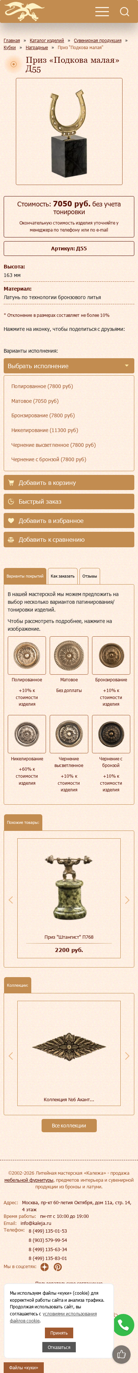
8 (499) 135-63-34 (48, 1249)
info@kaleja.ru (36, 1223)
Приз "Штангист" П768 (69, 937)
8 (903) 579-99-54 (48, 1240)
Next (127, 900)
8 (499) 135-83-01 (48, 1258)
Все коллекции (69, 1125)
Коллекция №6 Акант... (69, 1099)
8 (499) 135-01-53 (48, 1231)
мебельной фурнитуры (28, 1180)
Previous (10, 900)
